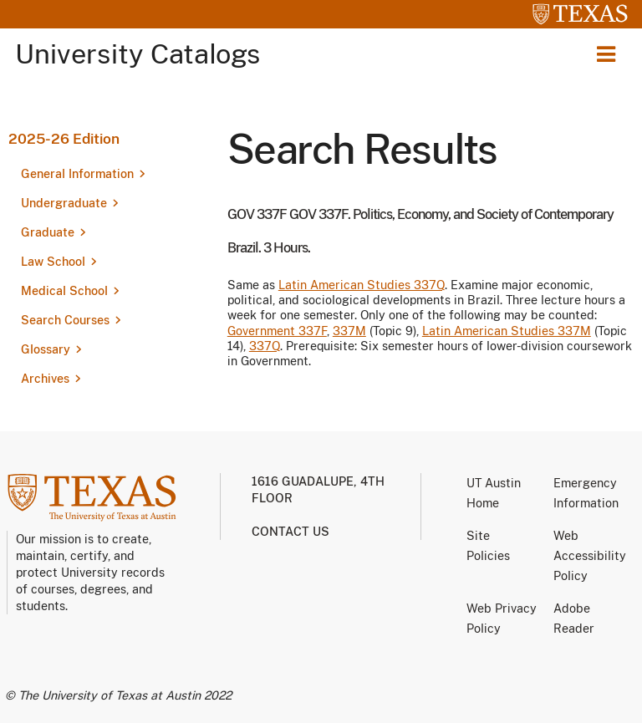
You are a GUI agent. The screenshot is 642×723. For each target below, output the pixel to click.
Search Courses (65, 320)
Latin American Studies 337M (506, 331)
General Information (77, 174)
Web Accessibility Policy (589, 556)
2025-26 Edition (64, 138)
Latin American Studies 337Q (361, 285)
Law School (53, 261)
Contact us (290, 531)
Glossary (45, 349)
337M (349, 331)
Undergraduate (64, 203)
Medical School (64, 291)
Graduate (47, 232)
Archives (45, 378)
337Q (264, 346)
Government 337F (277, 331)
